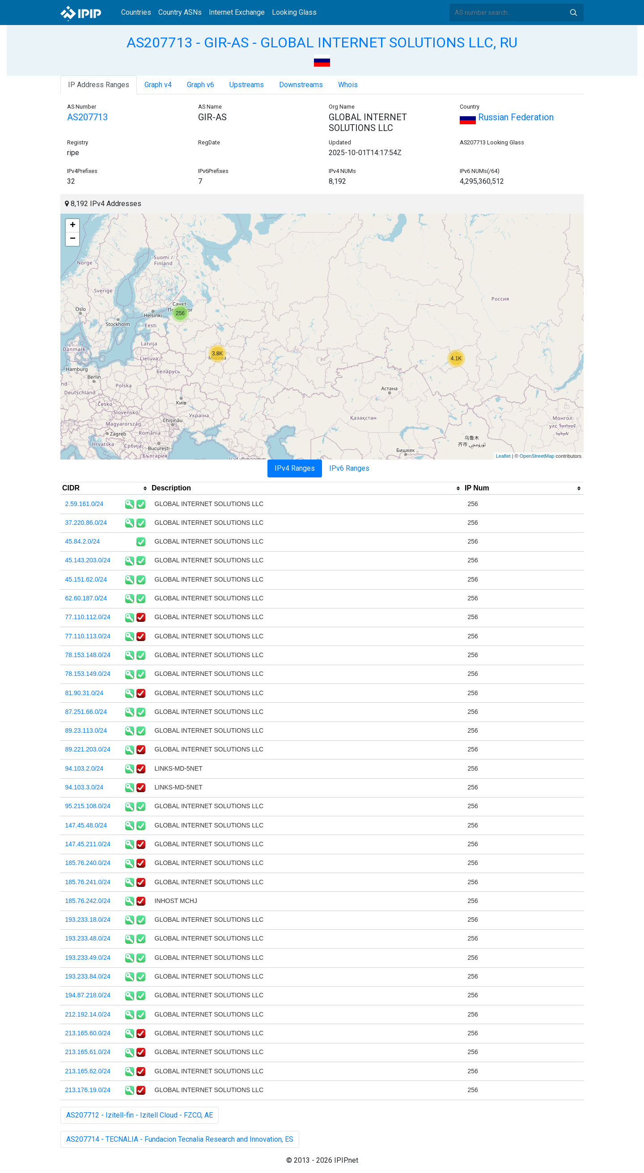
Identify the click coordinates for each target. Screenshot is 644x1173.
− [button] (73, 239)
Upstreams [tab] (246, 84)
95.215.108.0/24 (87, 806)
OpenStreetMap (537, 456)
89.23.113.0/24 (86, 730)
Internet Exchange (237, 12)
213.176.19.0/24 (87, 1089)
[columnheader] (105, 488)
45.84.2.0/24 (82, 541)
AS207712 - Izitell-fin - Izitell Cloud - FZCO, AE (139, 1115)
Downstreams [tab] (301, 84)
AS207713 (87, 117)
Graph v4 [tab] (158, 84)
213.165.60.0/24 (87, 1033)
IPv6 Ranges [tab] (349, 468)
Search (573, 12)
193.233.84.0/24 (87, 976)
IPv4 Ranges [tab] (295, 468)
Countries (136, 12)
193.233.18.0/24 (87, 919)
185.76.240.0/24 (87, 862)
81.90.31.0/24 (84, 692)
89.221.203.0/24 (87, 749)
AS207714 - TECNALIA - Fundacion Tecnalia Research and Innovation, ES (179, 1139)
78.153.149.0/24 (87, 673)
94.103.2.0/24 (84, 768)
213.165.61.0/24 (87, 1051)
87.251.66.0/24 (86, 711)
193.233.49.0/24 (87, 957)
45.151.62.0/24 (86, 579)
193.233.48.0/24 (87, 938)
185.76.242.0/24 (87, 900)
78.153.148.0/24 (87, 654)
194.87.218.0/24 (87, 995)
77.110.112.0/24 (87, 616)
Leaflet (503, 456)
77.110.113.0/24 (87, 636)
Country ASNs (180, 12)
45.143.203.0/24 (87, 560)
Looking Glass (294, 12)
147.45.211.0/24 (87, 844)
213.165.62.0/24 (87, 1071)
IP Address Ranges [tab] (98, 84)
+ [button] (73, 225)
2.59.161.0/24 (84, 503)
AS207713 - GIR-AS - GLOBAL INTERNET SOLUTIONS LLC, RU (322, 42)
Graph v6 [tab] (200, 84)
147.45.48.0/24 (86, 825)
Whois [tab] (348, 84)
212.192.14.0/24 (87, 1014)
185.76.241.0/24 (87, 882)
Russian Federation (507, 117)
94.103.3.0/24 (84, 787)
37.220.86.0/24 (86, 522)
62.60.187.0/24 (86, 598)
